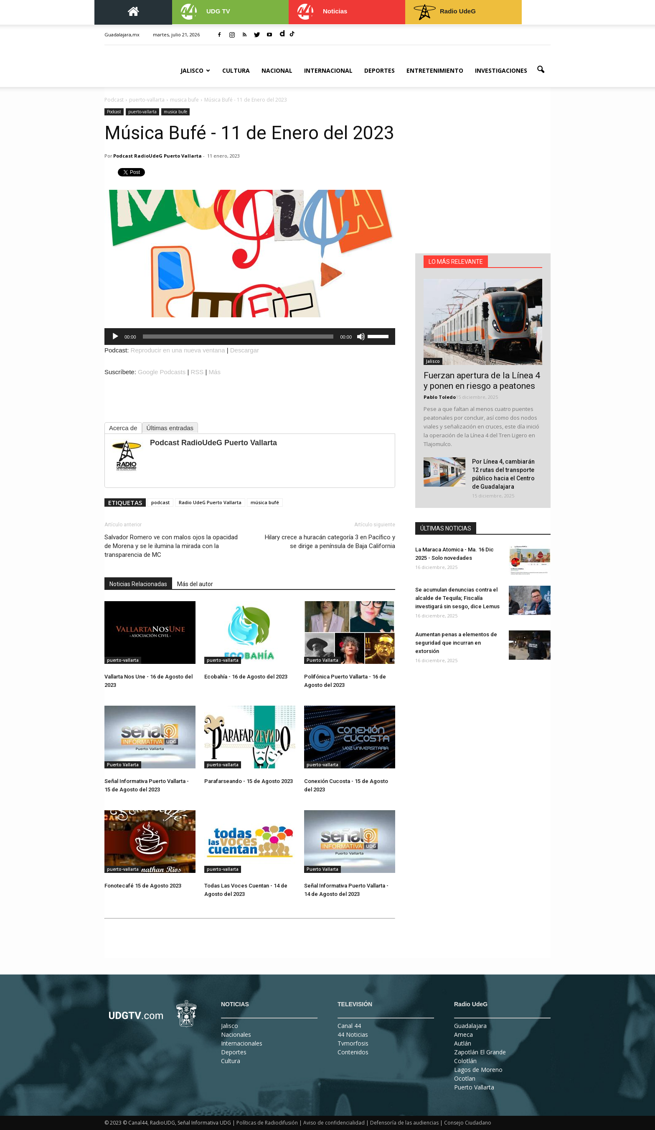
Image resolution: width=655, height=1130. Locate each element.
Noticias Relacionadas (138, 584)
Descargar (244, 350)
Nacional (276, 70)
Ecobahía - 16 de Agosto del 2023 (245, 676)
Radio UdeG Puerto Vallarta (210, 502)
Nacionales (236, 1034)
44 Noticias (353, 1034)
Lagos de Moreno (478, 1070)
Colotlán (465, 1061)
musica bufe (175, 112)
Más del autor (195, 584)
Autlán (462, 1043)
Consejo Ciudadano (467, 1122)
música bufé (265, 502)
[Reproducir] (115, 336)
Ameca (463, 1034)
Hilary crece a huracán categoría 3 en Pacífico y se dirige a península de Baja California (330, 541)
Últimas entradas (170, 427)
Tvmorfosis (353, 1043)
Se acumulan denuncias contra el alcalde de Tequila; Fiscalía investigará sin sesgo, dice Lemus (457, 598)
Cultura (236, 70)
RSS (197, 371)
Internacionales (241, 1043)
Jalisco (195, 70)
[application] (249, 336)
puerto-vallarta (142, 112)
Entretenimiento (434, 70)
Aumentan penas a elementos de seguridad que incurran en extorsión (456, 642)
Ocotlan (464, 1078)
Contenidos (353, 1052)
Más (215, 371)
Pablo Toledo (440, 397)
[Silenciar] (361, 336)
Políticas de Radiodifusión (267, 1122)
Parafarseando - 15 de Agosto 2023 (248, 781)
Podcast (114, 112)
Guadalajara (470, 1026)
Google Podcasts (161, 371)
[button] (541, 70)
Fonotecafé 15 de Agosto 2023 (142, 886)
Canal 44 (349, 1026)
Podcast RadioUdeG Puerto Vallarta (157, 156)
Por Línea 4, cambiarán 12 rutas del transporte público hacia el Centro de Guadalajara (503, 474)
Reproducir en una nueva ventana (178, 350)
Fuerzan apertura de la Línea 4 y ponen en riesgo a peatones (482, 380)
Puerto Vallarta (322, 660)
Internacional (328, 70)
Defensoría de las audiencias (404, 1122)
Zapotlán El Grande (480, 1052)
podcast (160, 502)
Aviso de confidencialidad (334, 1122)
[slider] (238, 336)
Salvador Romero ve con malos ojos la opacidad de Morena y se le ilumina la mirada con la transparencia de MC (171, 546)
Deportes (379, 70)
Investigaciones (501, 70)
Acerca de (123, 427)
